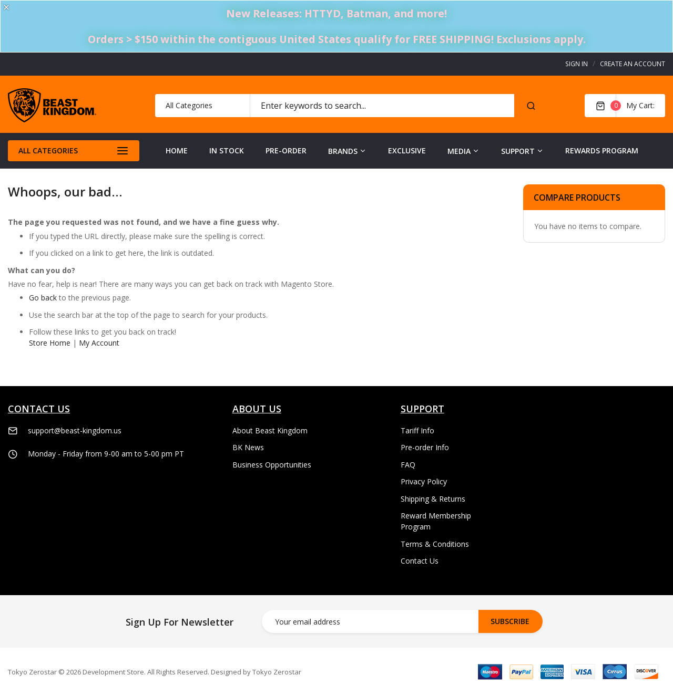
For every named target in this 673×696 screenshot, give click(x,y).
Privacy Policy (424, 481)
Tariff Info (417, 430)
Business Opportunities (271, 465)
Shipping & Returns (433, 499)
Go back (43, 298)
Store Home (49, 343)
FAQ (408, 465)
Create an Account (632, 63)
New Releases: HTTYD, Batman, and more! (336, 13)
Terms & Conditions (435, 544)
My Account (99, 343)
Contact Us (420, 561)
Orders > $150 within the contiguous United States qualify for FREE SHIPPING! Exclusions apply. (337, 39)
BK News (248, 447)
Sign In (576, 63)
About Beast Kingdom (270, 430)
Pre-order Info (425, 447)
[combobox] (382, 105)
